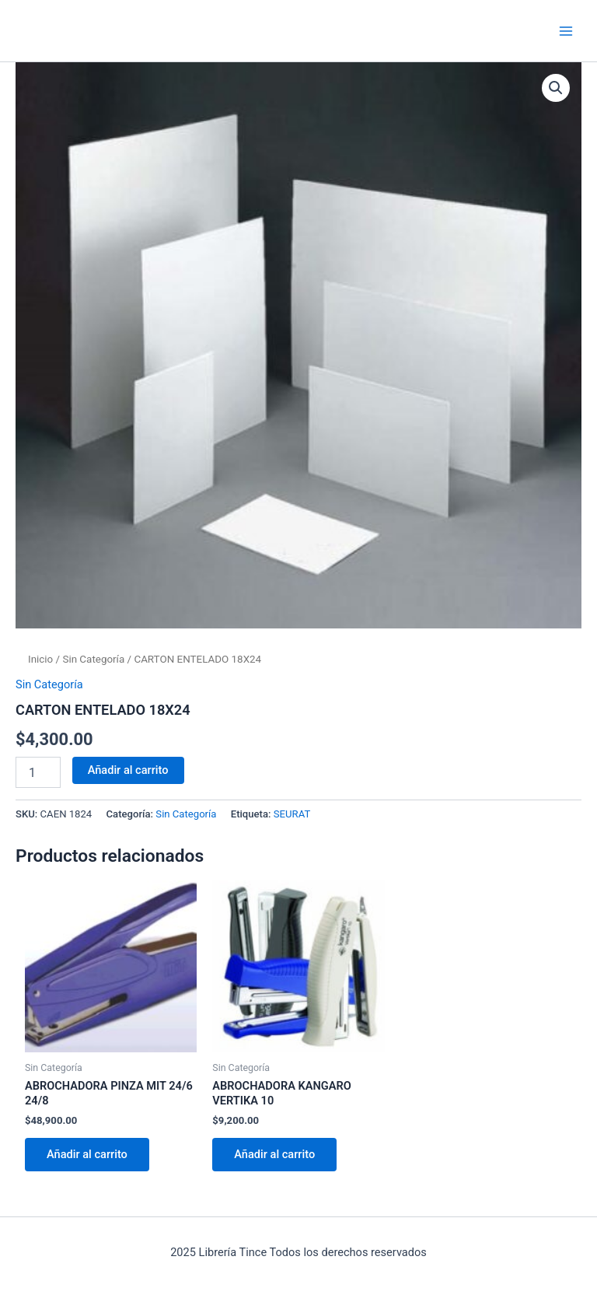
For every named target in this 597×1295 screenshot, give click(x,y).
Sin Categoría (93, 659)
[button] (556, 88)
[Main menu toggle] (565, 30)
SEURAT (292, 814)
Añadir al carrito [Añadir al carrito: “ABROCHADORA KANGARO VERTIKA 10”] (274, 1154)
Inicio (40, 659)
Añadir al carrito (128, 770)
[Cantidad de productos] (38, 772)
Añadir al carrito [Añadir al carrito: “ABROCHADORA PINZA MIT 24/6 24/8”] (87, 1154)
